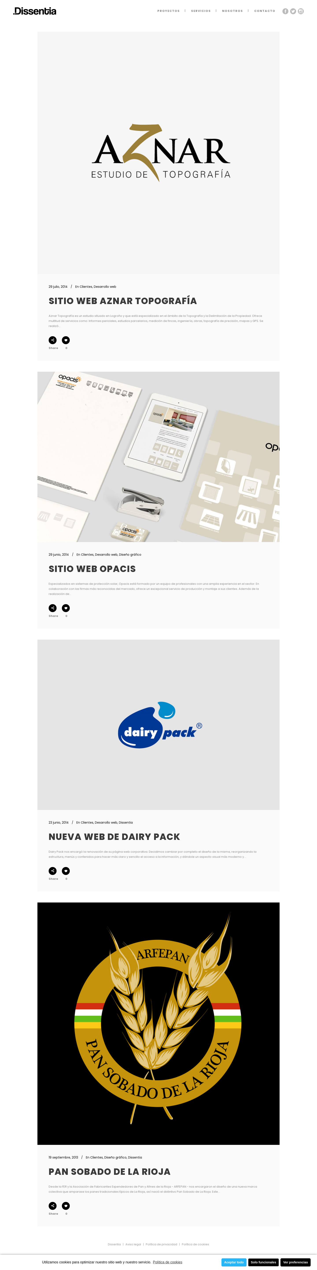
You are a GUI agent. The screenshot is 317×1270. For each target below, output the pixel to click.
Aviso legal (133, 1244)
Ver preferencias (295, 1262)
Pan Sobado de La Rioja (110, 1172)
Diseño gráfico (130, 554)
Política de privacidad (161, 1244)
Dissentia (126, 822)
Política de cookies (167, 1262)
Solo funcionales (263, 1262)
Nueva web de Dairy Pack (115, 837)
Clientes (86, 286)
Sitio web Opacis (92, 569)
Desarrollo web (105, 286)
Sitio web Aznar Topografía (123, 301)
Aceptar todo (234, 1262)
